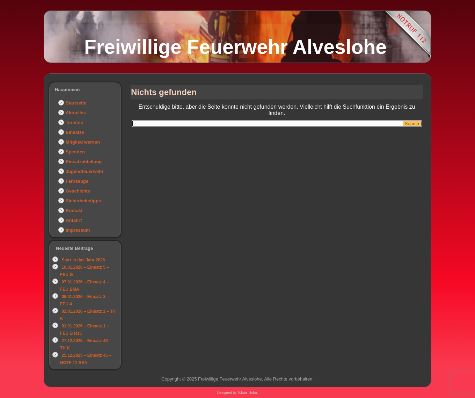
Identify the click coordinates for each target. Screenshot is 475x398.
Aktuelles (76, 112)
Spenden (75, 151)
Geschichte (78, 191)
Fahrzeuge (77, 181)
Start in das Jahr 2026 (83, 260)
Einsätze (75, 132)
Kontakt (74, 210)
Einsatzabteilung (84, 161)
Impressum (78, 230)
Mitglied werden (83, 142)
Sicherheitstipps (83, 200)
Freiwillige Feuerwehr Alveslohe (235, 47)
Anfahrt (74, 220)
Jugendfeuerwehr (84, 171)
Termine (74, 122)
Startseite (76, 103)
